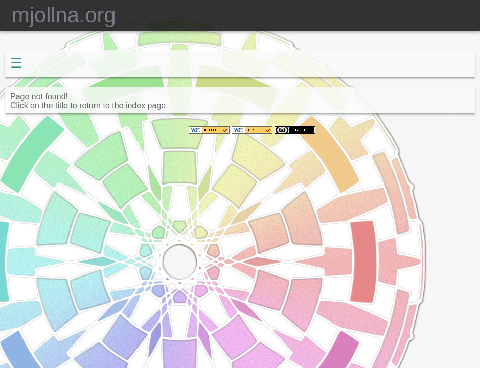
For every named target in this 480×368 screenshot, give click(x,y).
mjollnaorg (58, 15)
